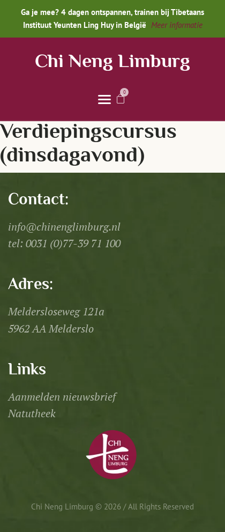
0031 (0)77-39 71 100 (73, 243)
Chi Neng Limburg (112, 62)
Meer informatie (176, 25)
